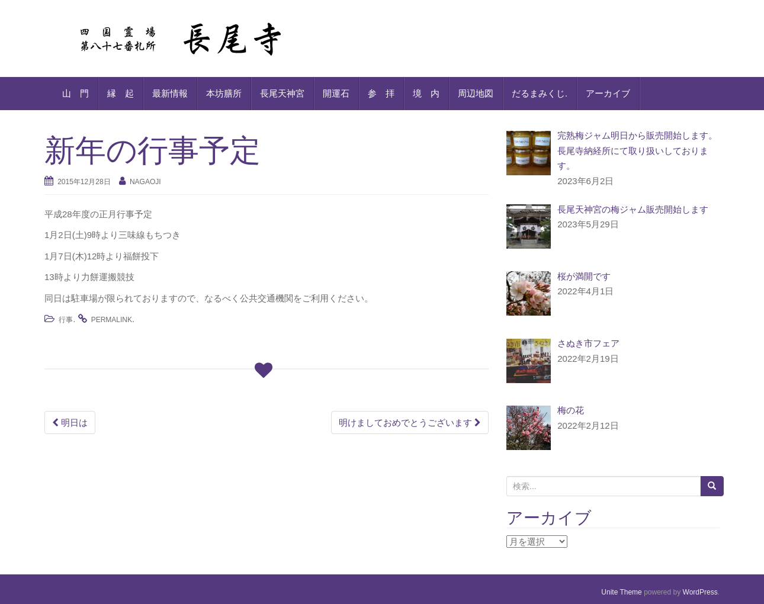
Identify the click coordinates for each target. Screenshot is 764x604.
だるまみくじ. (539, 93)
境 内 (426, 93)
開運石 (336, 93)
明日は (70, 422)
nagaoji (145, 182)
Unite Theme (621, 592)
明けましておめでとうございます (410, 422)
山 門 (75, 93)
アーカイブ (608, 93)
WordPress (700, 592)
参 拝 (381, 93)
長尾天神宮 (282, 93)
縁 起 (120, 93)
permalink (111, 320)
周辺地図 (475, 93)
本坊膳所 (224, 93)
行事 (66, 320)
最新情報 (170, 93)
